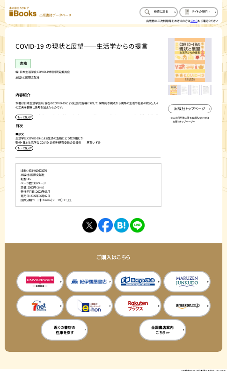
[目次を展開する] (24, 148)
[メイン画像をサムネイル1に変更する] (173, 90)
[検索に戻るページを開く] (158, 12)
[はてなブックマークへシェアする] (121, 225)
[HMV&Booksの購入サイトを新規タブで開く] (40, 282)
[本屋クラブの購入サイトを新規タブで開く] (137, 282)
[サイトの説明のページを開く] (198, 12)
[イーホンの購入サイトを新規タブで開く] (89, 306)
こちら (194, 21)
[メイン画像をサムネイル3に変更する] (195, 90)
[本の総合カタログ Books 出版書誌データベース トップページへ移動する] (40, 12)
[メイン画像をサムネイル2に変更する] (184, 90)
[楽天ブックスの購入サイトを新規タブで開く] (137, 306)
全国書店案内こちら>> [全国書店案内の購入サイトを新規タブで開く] (162, 330)
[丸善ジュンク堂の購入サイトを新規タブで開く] (187, 282)
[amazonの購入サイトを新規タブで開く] (187, 306)
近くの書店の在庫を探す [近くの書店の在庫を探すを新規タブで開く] (64, 330)
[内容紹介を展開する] (24, 117)
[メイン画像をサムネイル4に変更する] (206, 90)
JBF (69, 200)
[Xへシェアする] (89, 225)
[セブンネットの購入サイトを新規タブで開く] (40, 306)
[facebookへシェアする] (105, 225)
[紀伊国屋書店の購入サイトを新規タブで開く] (89, 282)
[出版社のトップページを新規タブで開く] (190, 108)
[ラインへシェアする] (137, 225)
